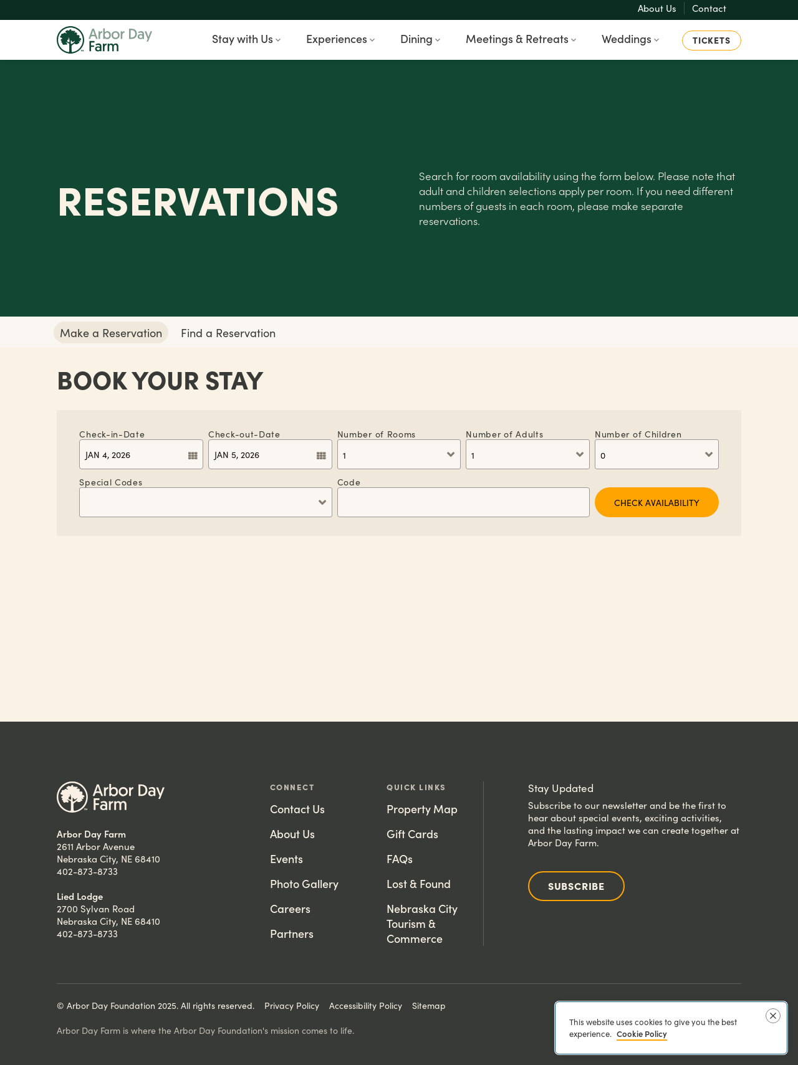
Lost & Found (419, 883)
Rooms (376, 433)
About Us (657, 7)
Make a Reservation (111, 332)
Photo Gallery (304, 883)
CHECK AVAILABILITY (656, 502)
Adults (504, 433)
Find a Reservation (228, 332)
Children (638, 433)
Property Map (422, 808)
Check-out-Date (244, 433)
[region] (671, 1028)
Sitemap (429, 1005)
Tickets (712, 40)
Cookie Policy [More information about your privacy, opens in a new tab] (642, 1033)
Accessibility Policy (365, 1005)
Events (286, 858)
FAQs (400, 858)
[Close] (773, 1015)
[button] (247, 40)
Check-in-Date (112, 433)
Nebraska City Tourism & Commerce (422, 923)
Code (349, 481)
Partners (292, 933)
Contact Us (297, 808)
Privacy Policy (291, 1005)
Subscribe (576, 885)
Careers (290, 908)
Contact (709, 7)
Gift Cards (412, 833)
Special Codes (110, 481)
